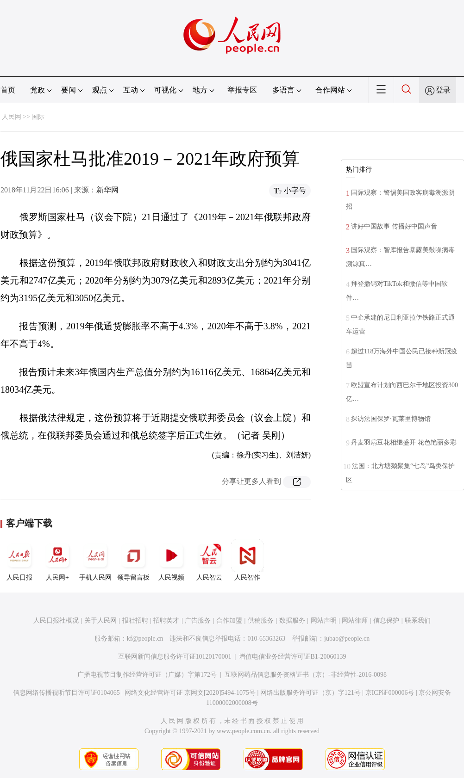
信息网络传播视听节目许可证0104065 (66, 692)
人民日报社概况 (56, 620)
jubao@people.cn (347, 638)
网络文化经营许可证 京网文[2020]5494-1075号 (190, 692)
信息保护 (386, 620)
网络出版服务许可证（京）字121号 (310, 692)
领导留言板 (133, 560)
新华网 (107, 190)
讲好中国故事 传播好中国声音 (394, 226)
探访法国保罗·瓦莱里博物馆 (391, 418)
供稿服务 (261, 620)
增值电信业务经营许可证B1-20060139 (292, 656)
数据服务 (292, 620)
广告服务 (198, 620)
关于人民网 (100, 620)
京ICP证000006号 (389, 692)
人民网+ (57, 560)
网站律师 (355, 620)
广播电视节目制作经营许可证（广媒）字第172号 (147, 674)
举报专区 (242, 90)
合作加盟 (229, 620)
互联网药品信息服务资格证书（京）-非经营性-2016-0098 (306, 674)
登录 (443, 90)
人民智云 (209, 560)
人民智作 (247, 560)
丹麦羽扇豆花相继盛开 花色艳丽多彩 (404, 442)
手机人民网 (95, 560)
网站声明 (324, 620)
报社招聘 (135, 620)
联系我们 (418, 620)
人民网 (11, 116)
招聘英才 (166, 620)
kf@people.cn (145, 638)
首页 (7, 90)
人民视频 (171, 560)
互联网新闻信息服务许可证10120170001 (175, 656)
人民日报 (19, 560)
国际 (37, 116)
